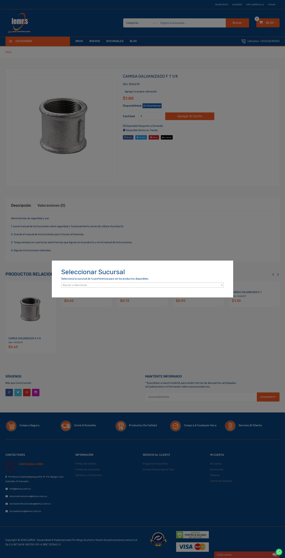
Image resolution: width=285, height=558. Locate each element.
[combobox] (142, 285)
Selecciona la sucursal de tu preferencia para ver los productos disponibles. (105, 278)
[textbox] (142, 285)
